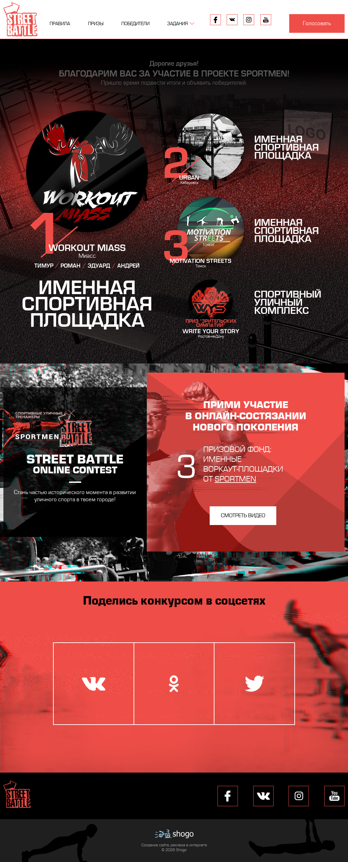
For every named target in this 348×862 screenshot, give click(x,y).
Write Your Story (210, 331)
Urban (189, 177)
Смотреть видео (243, 515)
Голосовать (317, 23)
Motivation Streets (200, 261)
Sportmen (235, 479)
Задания (177, 24)
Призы (96, 24)
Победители (135, 24)
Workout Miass (87, 248)
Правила (60, 24)
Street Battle (20, 19)
